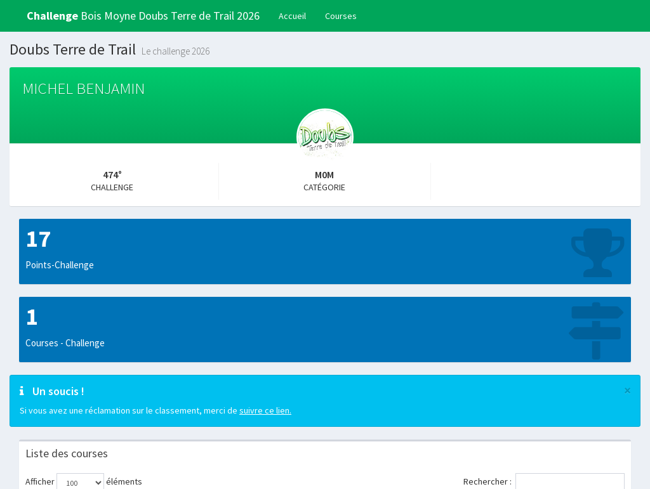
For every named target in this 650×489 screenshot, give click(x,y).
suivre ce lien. (265, 410)
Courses (341, 16)
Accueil (292, 16)
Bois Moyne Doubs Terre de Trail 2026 (143, 15)
